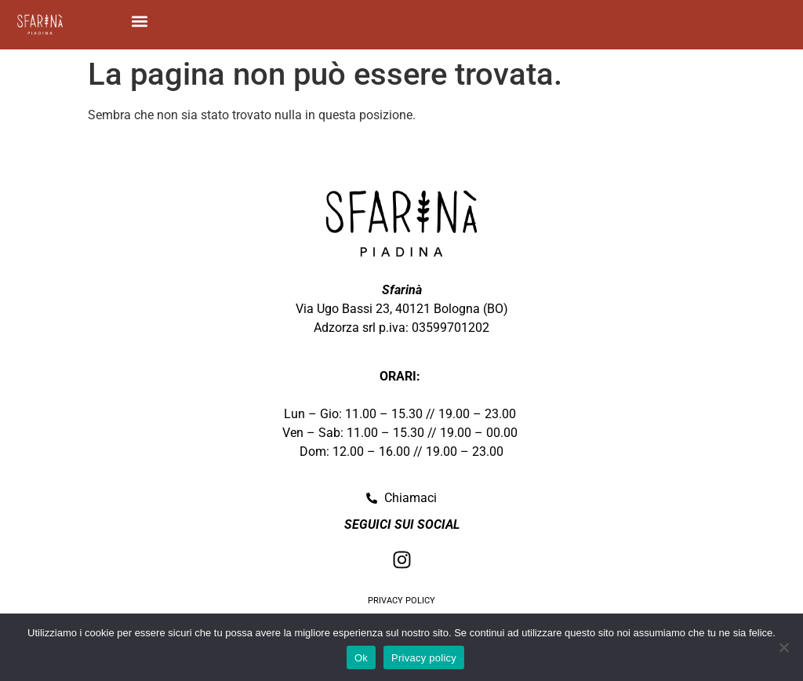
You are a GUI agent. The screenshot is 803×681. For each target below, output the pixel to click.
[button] (140, 21)
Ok (361, 658)
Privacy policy (423, 658)
